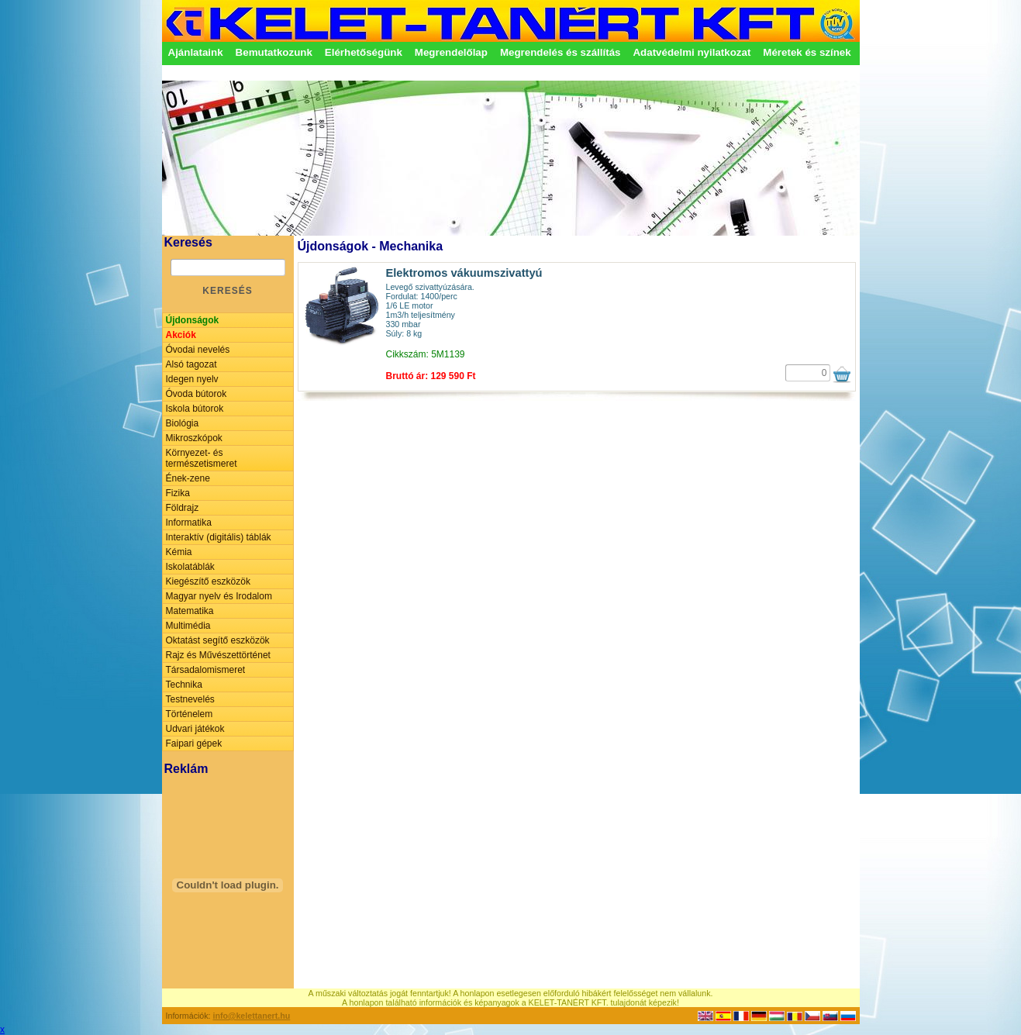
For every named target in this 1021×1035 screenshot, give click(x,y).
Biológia (182, 423)
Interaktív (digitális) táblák (218, 537)
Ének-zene (188, 478)
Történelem (189, 714)
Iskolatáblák (190, 566)
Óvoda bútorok (196, 393)
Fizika (178, 493)
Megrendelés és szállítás (560, 52)
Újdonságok (192, 320)
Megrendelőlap (451, 52)
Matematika (190, 610)
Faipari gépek (194, 743)
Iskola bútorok (195, 408)
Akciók (181, 334)
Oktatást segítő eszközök (218, 640)
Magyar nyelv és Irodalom (219, 596)
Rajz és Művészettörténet (218, 655)
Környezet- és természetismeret (201, 458)
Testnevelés (190, 699)
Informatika (189, 522)
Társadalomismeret (206, 669)
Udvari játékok (195, 728)
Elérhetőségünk (363, 52)
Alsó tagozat (191, 364)
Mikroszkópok (194, 438)
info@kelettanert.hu (252, 1015)
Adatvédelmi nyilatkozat (691, 52)
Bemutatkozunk (274, 52)
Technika (184, 684)
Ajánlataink (195, 52)
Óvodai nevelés (198, 349)
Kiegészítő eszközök (208, 581)
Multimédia (188, 625)
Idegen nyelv (192, 379)
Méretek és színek (806, 52)
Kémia (179, 552)
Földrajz (182, 507)
